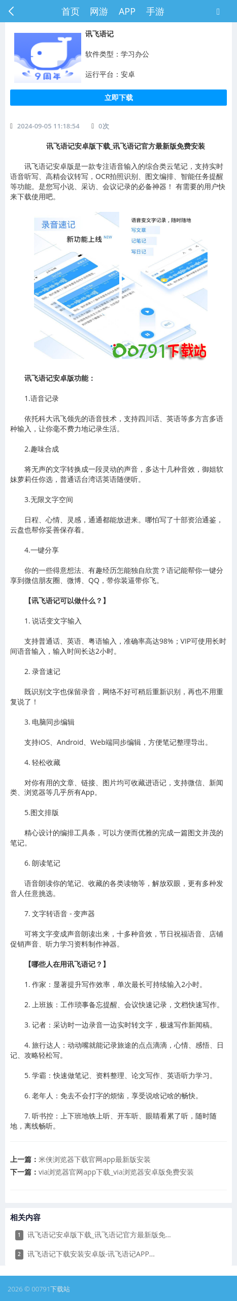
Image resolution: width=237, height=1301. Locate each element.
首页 (70, 11)
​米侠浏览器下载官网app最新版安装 (95, 1159)
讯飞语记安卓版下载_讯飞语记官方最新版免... (93, 1235)
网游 (99, 11)
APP (127, 11)
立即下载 (119, 97)
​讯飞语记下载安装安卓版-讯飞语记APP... (85, 1254)
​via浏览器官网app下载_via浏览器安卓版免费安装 (116, 1172)
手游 (155, 11)
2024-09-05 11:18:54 (48, 125)
